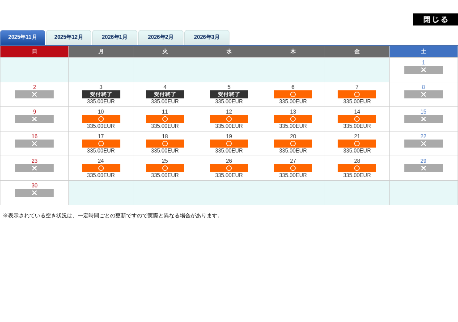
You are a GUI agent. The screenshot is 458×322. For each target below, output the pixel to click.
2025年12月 (68, 37)
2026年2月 (161, 37)
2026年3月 (207, 37)
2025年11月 (22, 37)
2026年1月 (114, 37)
